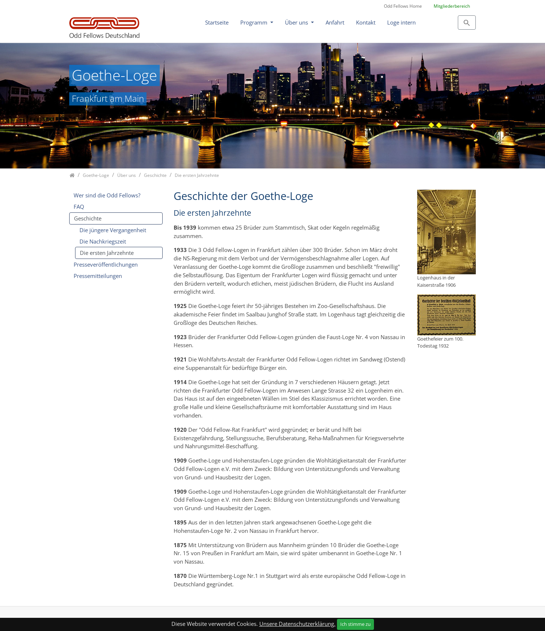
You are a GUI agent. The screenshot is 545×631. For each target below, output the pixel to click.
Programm (254, 22)
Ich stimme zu (355, 624)
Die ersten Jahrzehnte (107, 252)
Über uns (297, 22)
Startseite (217, 22)
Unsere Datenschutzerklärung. (297, 623)
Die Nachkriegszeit (102, 241)
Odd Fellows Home (403, 6)
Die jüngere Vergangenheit (112, 230)
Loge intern (401, 22)
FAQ (79, 206)
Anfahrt (335, 22)
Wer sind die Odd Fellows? (107, 195)
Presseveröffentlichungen (106, 264)
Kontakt (365, 22)
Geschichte (87, 218)
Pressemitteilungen (98, 275)
